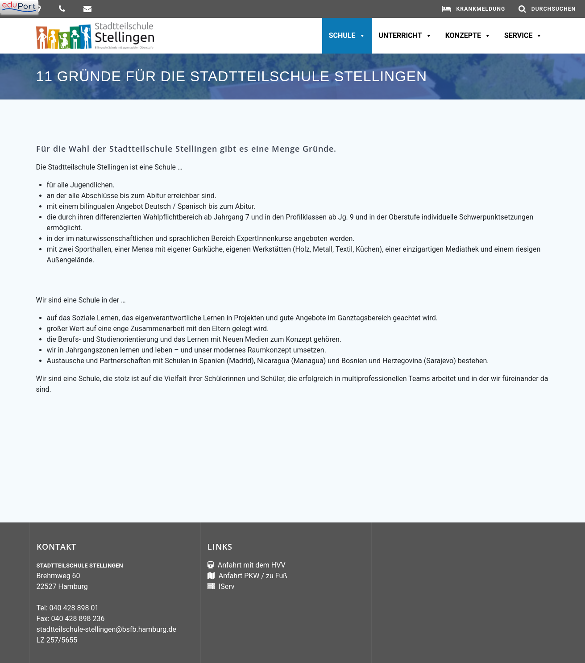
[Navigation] (19, 6)
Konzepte (468, 36)
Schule (347, 36)
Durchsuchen (553, 9)
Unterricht (405, 36)
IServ (226, 586)
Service (523, 36)
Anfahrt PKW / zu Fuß (252, 576)
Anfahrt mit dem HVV (252, 565)
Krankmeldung (480, 9)
